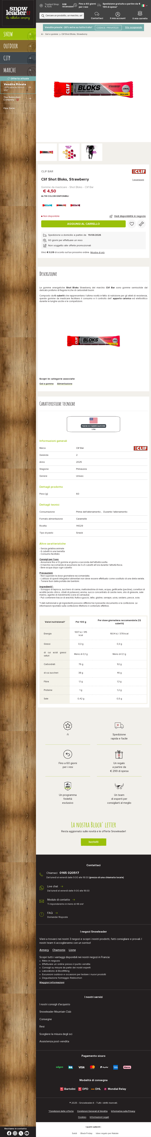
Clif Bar (47, 171)
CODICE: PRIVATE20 (108, 27)
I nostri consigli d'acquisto (54, 1004)
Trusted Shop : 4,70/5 (52, 5)
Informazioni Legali (99, 1117)
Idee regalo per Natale (107, 1133)
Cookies (82, 1117)
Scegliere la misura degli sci (55, 1034)
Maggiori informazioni (51, 982)
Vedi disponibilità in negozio (130, 216)
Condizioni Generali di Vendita (92, 1111)
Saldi (74, 1133)
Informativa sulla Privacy (123, 1111)
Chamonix (58, 950)
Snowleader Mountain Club (55, 1011)
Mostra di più (97, 252)
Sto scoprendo (133, 27)
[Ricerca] (82, 15)
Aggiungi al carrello (83, 223)
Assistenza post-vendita (54, 1041)
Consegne (45, 1019)
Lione (72, 950)
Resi (42, 1026)
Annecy (44, 950)
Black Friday (86, 1133)
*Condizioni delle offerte (61, 1111)
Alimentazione (64, 384)
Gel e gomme (51, 34)
